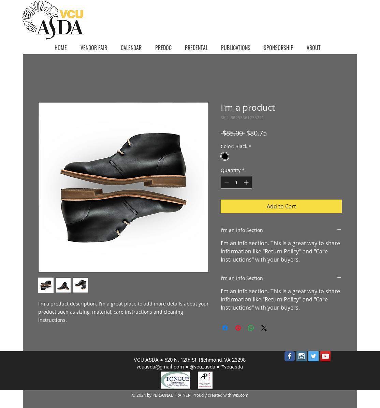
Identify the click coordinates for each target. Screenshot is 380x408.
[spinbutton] (236, 182)
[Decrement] (226, 182)
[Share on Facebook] (225, 328)
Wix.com (240, 395)
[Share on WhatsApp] (251, 328)
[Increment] (247, 182)
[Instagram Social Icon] (301, 356)
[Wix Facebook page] (289, 356)
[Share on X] (264, 328)
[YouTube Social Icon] (325, 356)
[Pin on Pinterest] (238, 328)
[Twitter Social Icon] (313, 356)
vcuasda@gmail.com (160, 367)
